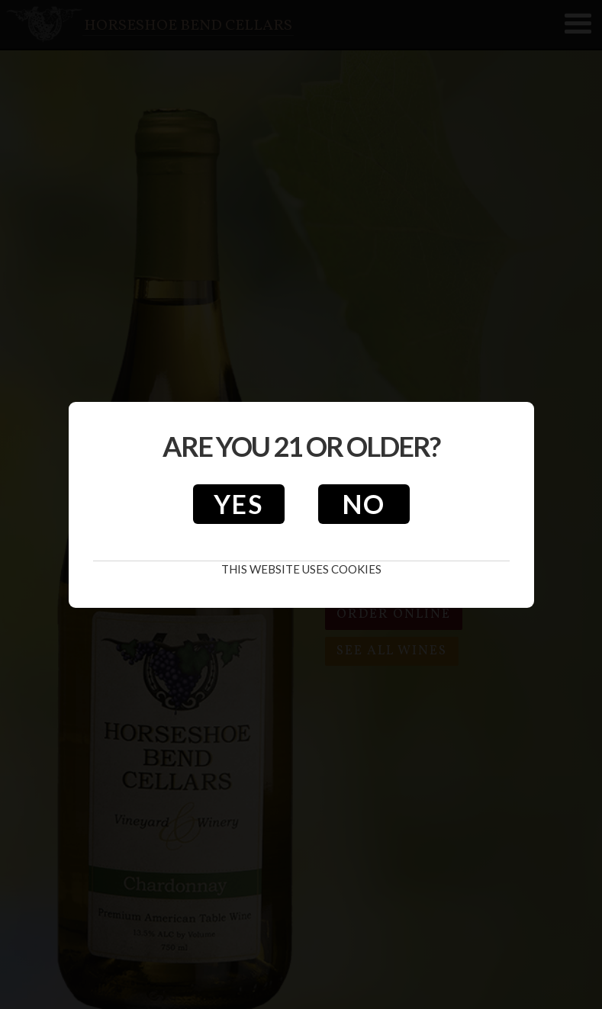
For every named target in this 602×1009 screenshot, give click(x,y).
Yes (238, 503)
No (364, 503)
